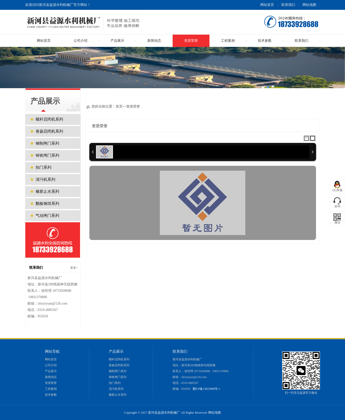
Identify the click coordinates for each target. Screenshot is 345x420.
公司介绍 (80, 40)
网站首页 (267, 5)
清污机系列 (45, 179)
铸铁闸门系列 (47, 155)
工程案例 (228, 40)
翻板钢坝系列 (47, 203)
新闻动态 (154, 40)
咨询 (337, 206)
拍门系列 (43, 167)
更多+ (74, 267)
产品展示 (51, 371)
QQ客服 (337, 190)
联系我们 (288, 5)
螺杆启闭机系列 (49, 119)
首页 (119, 106)
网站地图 (309, 5)
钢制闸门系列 (47, 143)
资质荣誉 (191, 40)
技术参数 (265, 40)
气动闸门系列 (47, 215)
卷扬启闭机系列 (49, 131)
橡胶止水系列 (47, 191)
